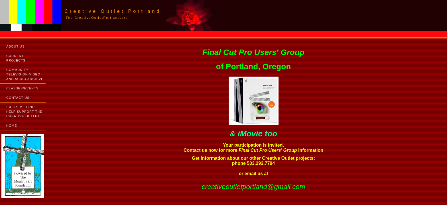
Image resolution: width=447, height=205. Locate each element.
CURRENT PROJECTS (15, 58)
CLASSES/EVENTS (22, 88)
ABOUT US (15, 46)
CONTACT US (18, 97)
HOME (11, 125)
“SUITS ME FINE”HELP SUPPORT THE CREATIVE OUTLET (24, 111)
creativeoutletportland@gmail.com (253, 186)
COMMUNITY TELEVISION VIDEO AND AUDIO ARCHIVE (25, 74)
